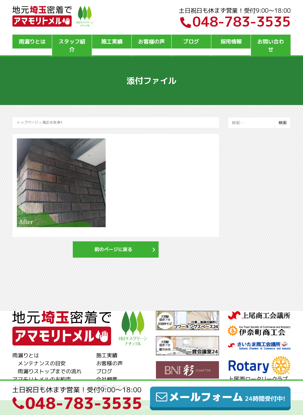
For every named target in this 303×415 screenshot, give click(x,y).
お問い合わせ (270, 45)
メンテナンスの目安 (42, 363)
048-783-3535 (235, 21)
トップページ (27, 122)
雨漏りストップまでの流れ (50, 371)
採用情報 (231, 41)
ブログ (191, 41)
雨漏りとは (32, 41)
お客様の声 (151, 41)
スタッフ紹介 (72, 45)
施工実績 (112, 41)
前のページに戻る (113, 249)
